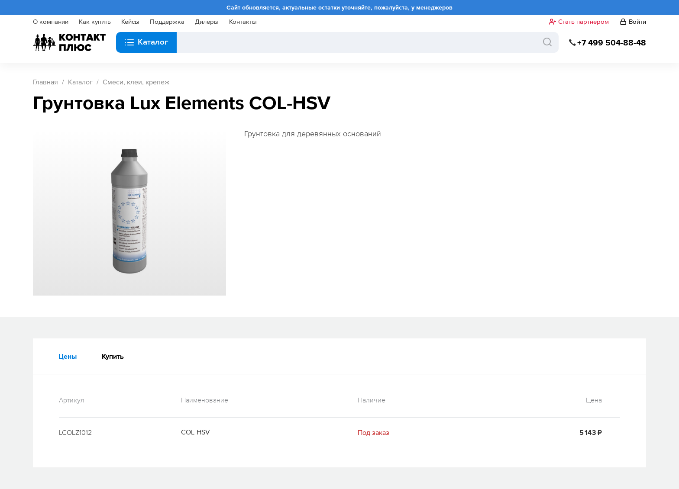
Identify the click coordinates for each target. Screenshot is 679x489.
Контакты (243, 21)
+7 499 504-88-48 (611, 42)
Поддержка (167, 21)
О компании (50, 21)
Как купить (95, 21)
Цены (67, 356)
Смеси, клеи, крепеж (136, 82)
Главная (45, 82)
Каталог (80, 82)
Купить (113, 356)
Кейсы (130, 21)
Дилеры (207, 21)
